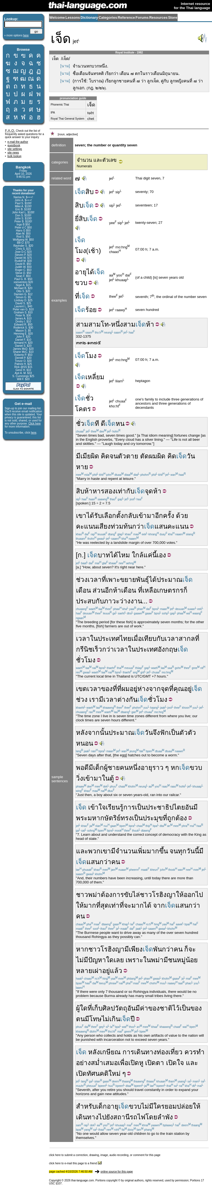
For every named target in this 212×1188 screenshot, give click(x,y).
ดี (103, 423)
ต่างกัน (127, 699)
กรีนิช (84, 649)
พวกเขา (99, 851)
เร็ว (97, 649)
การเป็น (134, 807)
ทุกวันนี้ (188, 851)
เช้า (93, 250)
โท (105, 324)
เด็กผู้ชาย (106, 767)
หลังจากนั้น (92, 732)
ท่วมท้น (121, 526)
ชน (172, 960)
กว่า (138, 526)
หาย (82, 467)
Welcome (57, 17)
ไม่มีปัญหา (91, 960)
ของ (107, 688)
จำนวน (125, 851)
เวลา (83, 638)
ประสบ (86, 601)
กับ (100, 601)
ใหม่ (114, 1073)
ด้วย (182, 515)
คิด (105, 456)
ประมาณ (169, 579)
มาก (137, 905)
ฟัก (164, 732)
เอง (161, 555)
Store (172, 17)
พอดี (82, 767)
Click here (34, 423)
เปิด (133, 1062)
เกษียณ (110, 1052)
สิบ (89, 191)
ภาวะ (111, 601)
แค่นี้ (150, 555)
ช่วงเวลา (89, 579)
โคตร (83, 409)
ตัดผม (148, 456)
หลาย (84, 970)
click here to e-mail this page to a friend (75, 1163)
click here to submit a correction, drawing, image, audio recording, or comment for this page (105, 1155)
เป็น (174, 732)
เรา (94, 699)
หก (175, 767)
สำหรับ (86, 1106)
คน (124, 767)
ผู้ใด (82, 1008)
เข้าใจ (97, 807)
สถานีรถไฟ (129, 1117)
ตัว (122, 456)
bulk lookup (14, 156)
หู (141, 1062)
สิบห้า (84, 491)
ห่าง (143, 688)
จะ (127, 905)
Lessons (73, 17)
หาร (98, 491)
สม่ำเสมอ (104, 1062)
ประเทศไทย (114, 638)
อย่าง (83, 1062)
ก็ (185, 590)
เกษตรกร (170, 590)
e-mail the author (17, 141)
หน (120, 423)
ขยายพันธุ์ (134, 579)
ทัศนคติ (97, 1073)
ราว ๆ (160, 767)
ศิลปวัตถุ (114, 1008)
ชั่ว (89, 398)
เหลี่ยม (94, 377)
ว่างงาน (130, 601)
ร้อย (91, 309)
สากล (187, 638)
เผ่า (97, 970)
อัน (189, 807)
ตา (160, 1062)
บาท (104, 555)
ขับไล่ (132, 894)
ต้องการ (112, 894)
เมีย (85, 456)
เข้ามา (145, 515)
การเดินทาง (140, 1052)
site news (13, 152)
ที (97, 423)
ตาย (132, 456)
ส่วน (99, 590)
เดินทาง (87, 1117)
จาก (155, 688)
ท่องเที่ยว (170, 1052)
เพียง (136, 949)
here (33, 432)
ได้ (90, 272)
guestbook (13, 145)
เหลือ (149, 590)
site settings (14, 148)
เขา (81, 515)
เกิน (114, 1019)
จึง (156, 732)
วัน (191, 456)
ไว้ (176, 1008)
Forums (142, 17)
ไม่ (105, 1019)
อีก (109, 590)
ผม (125, 688)
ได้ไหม (120, 555)
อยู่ (133, 688)
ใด (110, 960)
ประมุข (153, 818)
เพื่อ (123, 1062)
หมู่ (181, 960)
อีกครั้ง (164, 515)
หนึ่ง (117, 324)
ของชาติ (160, 1008)
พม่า (94, 894)
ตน (80, 1019)
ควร (190, 1052)
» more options (16, 35)
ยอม (171, 1106)
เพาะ (113, 579)
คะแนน (178, 526)
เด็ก (101, 1106)
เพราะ (134, 960)
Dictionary (89, 17)
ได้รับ (94, 515)
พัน (157, 949)
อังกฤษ (168, 649)
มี (78, 456)
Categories (108, 17)
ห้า (150, 324)
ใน (94, 638)
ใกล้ (137, 555)
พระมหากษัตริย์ (98, 818)
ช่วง (82, 699)
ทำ (200, 1052)
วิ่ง (79, 778)
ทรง (126, 818)
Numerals (84, 166)
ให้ (180, 894)
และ (82, 851)
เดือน (83, 590)
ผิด (95, 456)
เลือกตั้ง (113, 515)
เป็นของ (191, 1008)
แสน (160, 526)
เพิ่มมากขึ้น (152, 851)
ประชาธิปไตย (165, 807)
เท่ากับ (125, 491)
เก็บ (97, 1008)
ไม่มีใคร (153, 1106)
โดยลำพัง (159, 1117)
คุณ (178, 688)
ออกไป (193, 894)
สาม (82, 324)
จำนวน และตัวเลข (96, 160)
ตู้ (112, 778)
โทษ (95, 1019)
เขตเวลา (88, 688)
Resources (158, 17)
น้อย (192, 960)
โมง (80, 250)
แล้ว (116, 970)
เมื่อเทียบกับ (148, 638)
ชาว (82, 894)
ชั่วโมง (86, 660)
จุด (149, 491)
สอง (110, 491)
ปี (133, 1019)
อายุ (80, 272)
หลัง (94, 1052)
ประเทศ (147, 649)
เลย (119, 960)
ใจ (180, 1062)
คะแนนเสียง (93, 526)
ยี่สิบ (81, 218)
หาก (82, 949)
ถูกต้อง (177, 818)
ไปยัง (106, 1117)
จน (114, 456)
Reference (126, 17)
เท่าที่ (116, 905)
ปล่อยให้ (188, 1106)
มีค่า (141, 1008)
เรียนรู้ (114, 807)
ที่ (77, 296)
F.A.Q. (10, 130)
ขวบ (81, 282)
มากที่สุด (96, 905)
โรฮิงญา (164, 894)
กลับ (130, 515)
